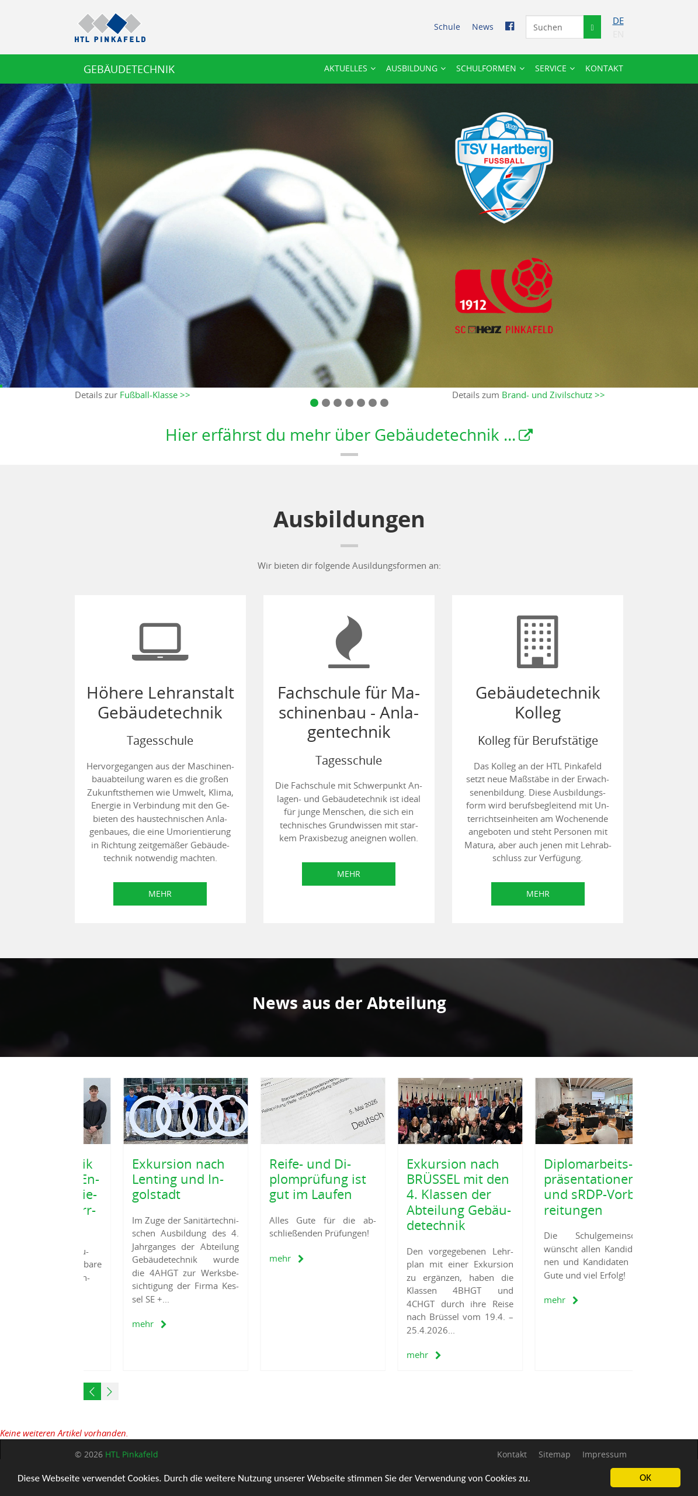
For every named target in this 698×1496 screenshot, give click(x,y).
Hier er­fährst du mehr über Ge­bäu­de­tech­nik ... (340, 434)
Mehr (160, 893)
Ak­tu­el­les (345, 68)
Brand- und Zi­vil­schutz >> (553, 394)
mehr (115, 1323)
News (483, 26)
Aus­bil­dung (411, 68)
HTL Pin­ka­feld (131, 1454)
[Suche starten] (592, 27)
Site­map (555, 1454)
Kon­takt (604, 68)
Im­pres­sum (604, 1454)
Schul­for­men (486, 68)
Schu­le (447, 26)
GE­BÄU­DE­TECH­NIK (129, 69)
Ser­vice (551, 68)
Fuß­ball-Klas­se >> (155, 394)
